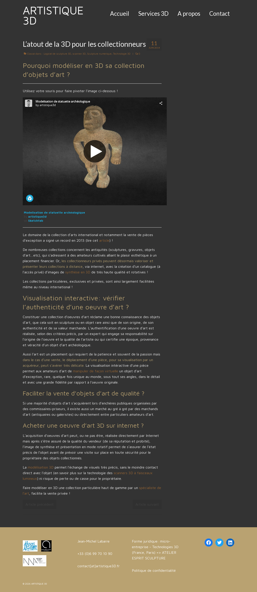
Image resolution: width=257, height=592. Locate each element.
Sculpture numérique (99, 53)
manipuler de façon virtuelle (95, 371)
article (103, 240)
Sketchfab (35, 220)
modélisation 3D (41, 467)
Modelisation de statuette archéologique (54, 212)
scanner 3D (79, 53)
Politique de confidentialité (154, 570)
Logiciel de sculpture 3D (57, 53)
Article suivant (147, 504)
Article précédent (39, 504)
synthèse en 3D (77, 272)
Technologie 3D (122, 53)
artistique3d (37, 216)
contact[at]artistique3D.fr (98, 566)
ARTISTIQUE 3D (53, 15)
